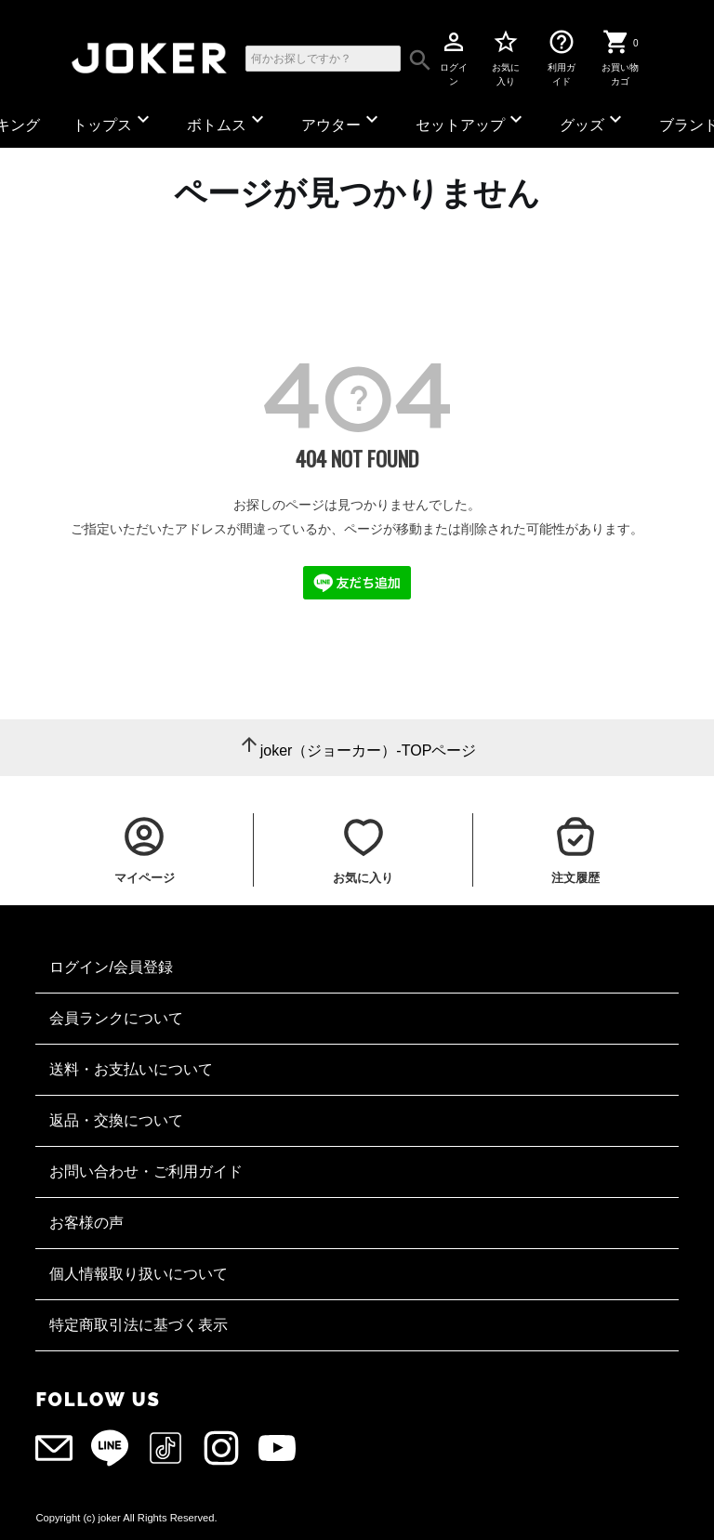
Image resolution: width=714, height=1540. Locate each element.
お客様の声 (86, 1223)
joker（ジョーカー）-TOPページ (368, 750)
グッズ (593, 120)
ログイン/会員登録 (110, 967)
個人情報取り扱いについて (138, 1274)
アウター (342, 120)
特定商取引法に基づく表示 (138, 1325)
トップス (113, 120)
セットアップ (471, 120)
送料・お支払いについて (131, 1069)
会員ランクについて (116, 1018)
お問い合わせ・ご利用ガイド (146, 1171)
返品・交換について (116, 1120)
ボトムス (228, 120)
